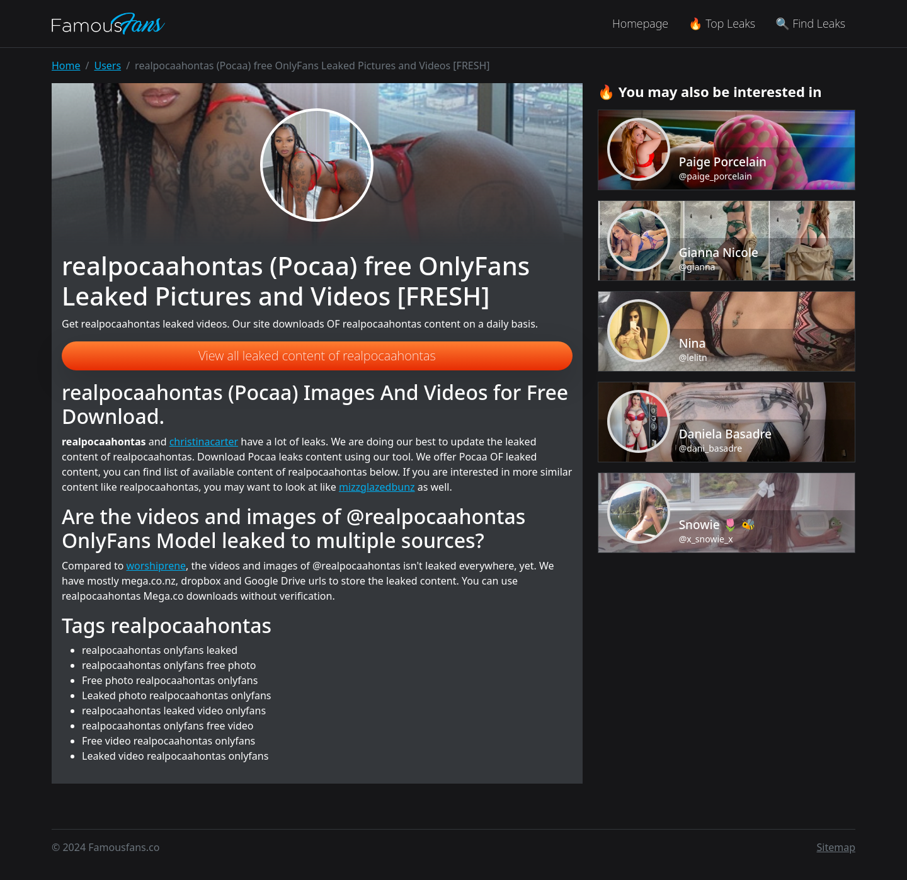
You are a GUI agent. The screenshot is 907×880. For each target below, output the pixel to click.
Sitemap (836, 847)
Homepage (640, 23)
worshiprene (156, 566)
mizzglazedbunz (377, 487)
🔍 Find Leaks (810, 23)
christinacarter (203, 442)
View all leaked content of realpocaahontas (317, 355)
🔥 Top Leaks (721, 23)
